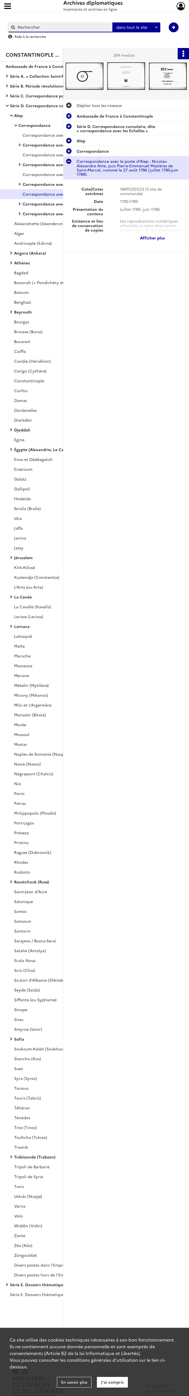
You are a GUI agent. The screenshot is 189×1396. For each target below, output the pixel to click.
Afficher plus (152, 238)
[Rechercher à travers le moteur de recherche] (63, 27)
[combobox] (136, 27)
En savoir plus (74, 1382)
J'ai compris (112, 1382)
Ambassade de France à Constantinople (44, 66)
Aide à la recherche (30, 36)
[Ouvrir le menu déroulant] (7, 6)
